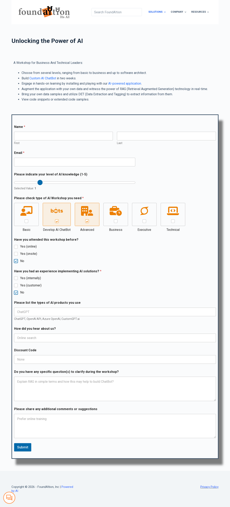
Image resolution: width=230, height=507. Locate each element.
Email (19, 153)
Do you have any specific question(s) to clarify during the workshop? (66, 372)
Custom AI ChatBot (42, 78)
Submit (22, 447)
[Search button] (138, 12)
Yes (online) (28, 246)
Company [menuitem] (179, 12)
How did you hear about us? (35, 329)
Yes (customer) (31, 285)
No (22, 261)
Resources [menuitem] (200, 12)
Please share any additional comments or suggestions (55, 409)
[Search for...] (117, 12)
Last (119, 143)
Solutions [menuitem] (157, 12)
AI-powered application (124, 83)
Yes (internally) (30, 278)
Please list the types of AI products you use (47, 303)
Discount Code (25, 350)
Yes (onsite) (28, 254)
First (17, 143)
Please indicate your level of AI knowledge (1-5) (50, 174)
